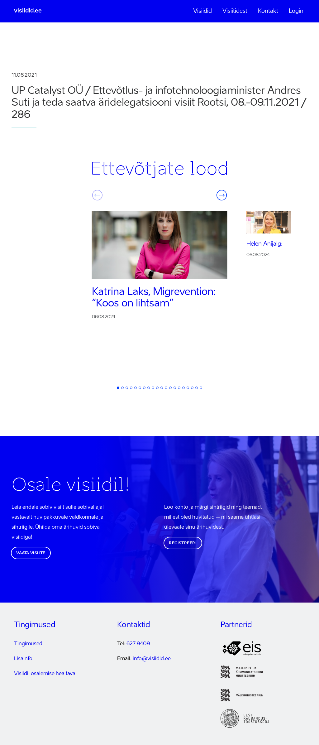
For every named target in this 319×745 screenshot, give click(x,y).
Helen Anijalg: (264, 244)
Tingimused (28, 644)
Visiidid (202, 11)
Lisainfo (23, 658)
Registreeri (183, 543)
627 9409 (138, 644)
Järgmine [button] (221, 195)
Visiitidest (234, 11)
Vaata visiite (30, 553)
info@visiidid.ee (152, 658)
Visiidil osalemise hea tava (44, 673)
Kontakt (268, 11)
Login (296, 11)
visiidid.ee (28, 11)
